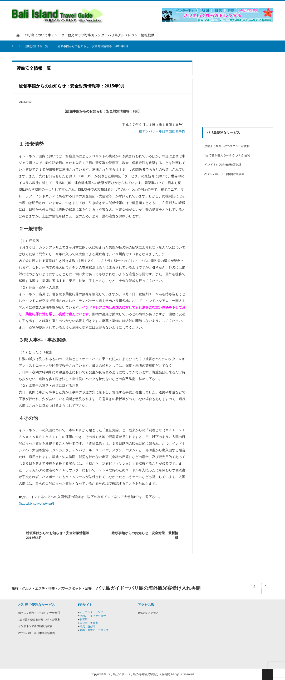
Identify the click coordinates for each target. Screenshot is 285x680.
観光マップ (76, 35)
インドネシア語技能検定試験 (222, 164)
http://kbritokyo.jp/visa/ (36, 503)
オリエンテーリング (91, 612)
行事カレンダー (96, 35)
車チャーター (58, 35)
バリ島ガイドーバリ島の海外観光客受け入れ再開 (138, 674)
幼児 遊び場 (87, 626)
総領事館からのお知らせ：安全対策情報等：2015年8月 (59, 535)
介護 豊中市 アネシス (94, 630)
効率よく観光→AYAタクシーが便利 (227, 146)
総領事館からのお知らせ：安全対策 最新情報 (145, 535)
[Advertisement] (237, 90)
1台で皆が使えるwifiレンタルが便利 (227, 155)
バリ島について (36, 35)
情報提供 (147, 35)
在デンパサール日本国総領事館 (162, 131)
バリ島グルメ (118, 35)
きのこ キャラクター (93, 615)
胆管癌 (84, 619)
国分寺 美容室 (89, 622)
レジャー (134, 35)
